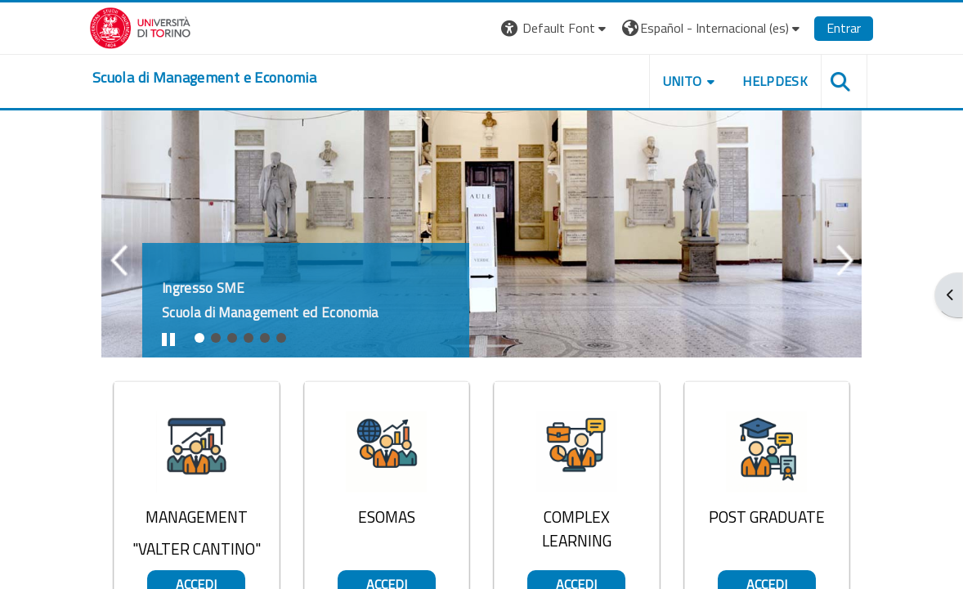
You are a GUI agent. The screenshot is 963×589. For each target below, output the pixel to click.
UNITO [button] (682, 81)
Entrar (843, 28)
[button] (555, 28)
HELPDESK (775, 81)
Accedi (196, 341)
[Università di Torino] (140, 26)
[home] (204, 78)
